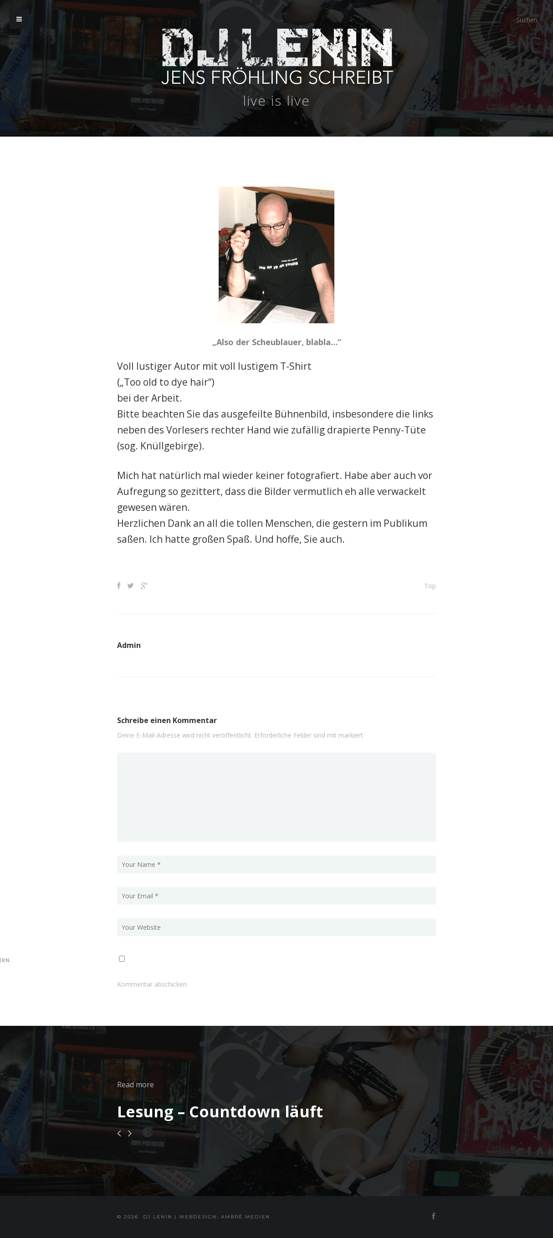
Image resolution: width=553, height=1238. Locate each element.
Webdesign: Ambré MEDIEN (224, 1217)
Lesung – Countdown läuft (220, 1111)
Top (430, 585)
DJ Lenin (157, 1217)
